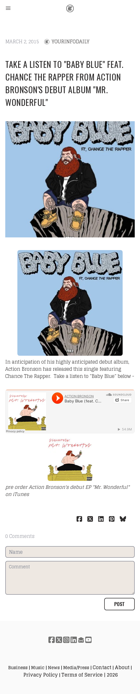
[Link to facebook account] (51, 639)
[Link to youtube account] (88, 639)
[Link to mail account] (81, 639)
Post (119, 604)
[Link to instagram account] (66, 639)
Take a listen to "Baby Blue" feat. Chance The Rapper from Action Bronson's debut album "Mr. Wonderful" (64, 83)
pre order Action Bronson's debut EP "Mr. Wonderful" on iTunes (67, 490)
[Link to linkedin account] (74, 639)
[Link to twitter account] (59, 639)
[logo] (70, 8)
